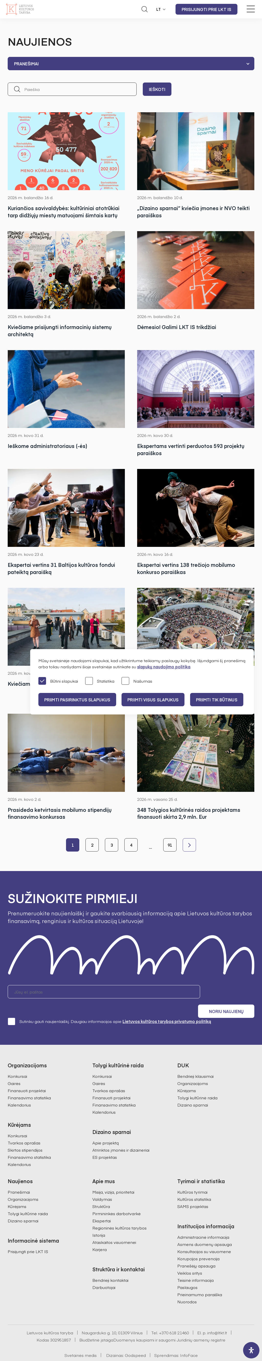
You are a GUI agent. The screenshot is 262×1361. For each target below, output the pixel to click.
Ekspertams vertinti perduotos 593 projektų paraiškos (190, 450)
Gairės (14, 1070)
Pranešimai (19, 1179)
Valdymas (102, 1186)
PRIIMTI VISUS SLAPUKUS (154, 699)
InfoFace (189, 1342)
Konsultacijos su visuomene (204, 1238)
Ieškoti (157, 89)
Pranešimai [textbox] (26, 63)
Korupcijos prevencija (198, 1245)
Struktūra (101, 1193)
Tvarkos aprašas (24, 1129)
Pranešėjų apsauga (196, 1252)
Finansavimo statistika (29, 1084)
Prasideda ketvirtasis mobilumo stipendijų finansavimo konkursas (60, 813)
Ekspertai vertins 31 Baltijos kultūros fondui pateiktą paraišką (61, 568)
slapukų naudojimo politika (163, 666)
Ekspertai (101, 1207)
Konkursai (17, 1063)
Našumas (137, 681)
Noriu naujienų (230, 992)
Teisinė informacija (195, 1267)
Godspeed (135, 1342)
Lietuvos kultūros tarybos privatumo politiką (167, 1008)
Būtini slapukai (58, 681)
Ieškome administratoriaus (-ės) (47, 446)
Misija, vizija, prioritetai (113, 1179)
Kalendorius (19, 1091)
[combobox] (131, 63)
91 (170, 845)
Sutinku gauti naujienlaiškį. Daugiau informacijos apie (109, 1008)
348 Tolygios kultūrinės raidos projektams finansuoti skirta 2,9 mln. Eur (188, 813)
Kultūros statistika (194, 1186)
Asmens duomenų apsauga (204, 1231)
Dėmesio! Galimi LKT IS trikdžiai (176, 326)
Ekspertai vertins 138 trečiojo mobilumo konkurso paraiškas (186, 568)
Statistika (99, 681)
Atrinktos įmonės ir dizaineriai (120, 1137)
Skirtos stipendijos (25, 1137)
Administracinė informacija (203, 1224)
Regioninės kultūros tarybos (119, 1214)
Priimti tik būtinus (218, 699)
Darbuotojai (103, 1274)
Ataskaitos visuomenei (114, 1229)
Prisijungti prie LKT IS (206, 9)
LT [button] (158, 9)
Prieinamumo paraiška (199, 1281)
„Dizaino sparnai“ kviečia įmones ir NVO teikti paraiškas (193, 211)
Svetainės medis (80, 1342)
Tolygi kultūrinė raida (197, 1084)
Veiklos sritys (189, 1260)
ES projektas (104, 1144)
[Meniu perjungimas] (251, 9)
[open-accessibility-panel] (251, 1350)
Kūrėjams (186, 1077)
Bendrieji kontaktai (110, 1267)
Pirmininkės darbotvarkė (116, 1200)
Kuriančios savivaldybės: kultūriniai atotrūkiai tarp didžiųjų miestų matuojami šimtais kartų (63, 211)
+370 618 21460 (174, 1319)
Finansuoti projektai (27, 1077)
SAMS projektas (192, 1193)
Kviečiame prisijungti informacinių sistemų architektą (60, 330)
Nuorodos (187, 1288)
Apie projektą (105, 1129)
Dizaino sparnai (192, 1091)
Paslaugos (187, 1274)
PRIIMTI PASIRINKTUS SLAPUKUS (78, 699)
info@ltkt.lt (217, 1319)
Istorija (98, 1222)
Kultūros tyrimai (192, 1179)
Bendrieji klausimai (195, 1063)
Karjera (99, 1236)
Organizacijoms (192, 1070)
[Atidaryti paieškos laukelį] (144, 9)
